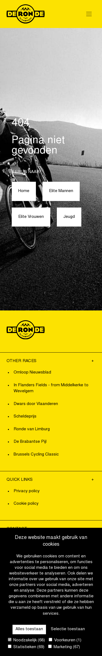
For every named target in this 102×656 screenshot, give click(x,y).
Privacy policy (27, 491)
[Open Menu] (88, 13)
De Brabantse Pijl (30, 442)
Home (23, 191)
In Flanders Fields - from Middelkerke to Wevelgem (51, 388)
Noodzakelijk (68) (26, 640)
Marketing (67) (64, 647)
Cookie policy (26, 504)
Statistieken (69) (26, 647)
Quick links (20, 480)
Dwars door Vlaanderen (36, 404)
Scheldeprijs (25, 417)
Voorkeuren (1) (65, 640)
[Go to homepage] (26, 14)
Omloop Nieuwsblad (32, 373)
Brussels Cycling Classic (36, 455)
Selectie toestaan (68, 629)
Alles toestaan (29, 629)
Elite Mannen (61, 191)
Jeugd (69, 217)
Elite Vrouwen (31, 217)
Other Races (21, 361)
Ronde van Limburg (32, 429)
